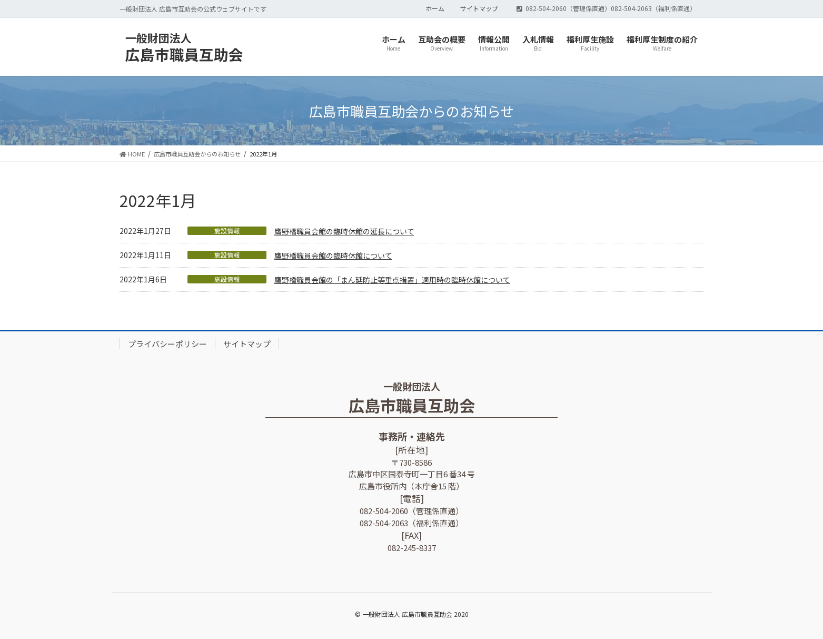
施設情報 (227, 231)
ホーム (434, 8)
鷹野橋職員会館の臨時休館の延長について (344, 231)
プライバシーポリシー (167, 343)
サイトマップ (479, 8)
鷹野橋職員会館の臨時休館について (333, 255)
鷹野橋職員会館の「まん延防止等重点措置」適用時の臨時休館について (392, 279)
